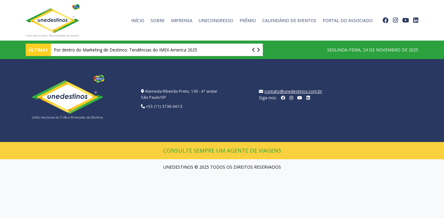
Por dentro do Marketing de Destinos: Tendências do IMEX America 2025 (125, 50)
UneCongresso (216, 20)
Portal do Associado (348, 20)
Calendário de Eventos (289, 20)
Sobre (158, 20)
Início (137, 20)
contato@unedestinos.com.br (293, 91)
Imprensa (181, 20)
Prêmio (248, 20)
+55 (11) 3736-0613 (164, 106)
